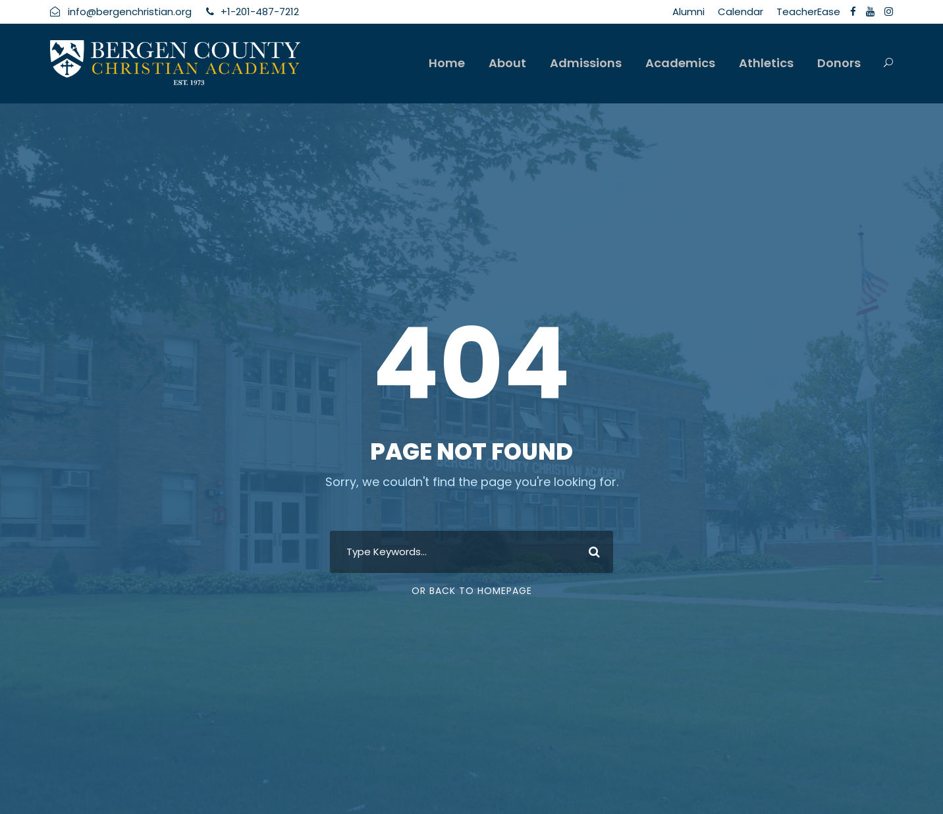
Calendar (740, 11)
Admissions (586, 63)
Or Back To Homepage (472, 590)
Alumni (688, 11)
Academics (680, 63)
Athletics (766, 63)
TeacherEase (808, 11)
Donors (839, 63)
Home (447, 63)
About (507, 63)
